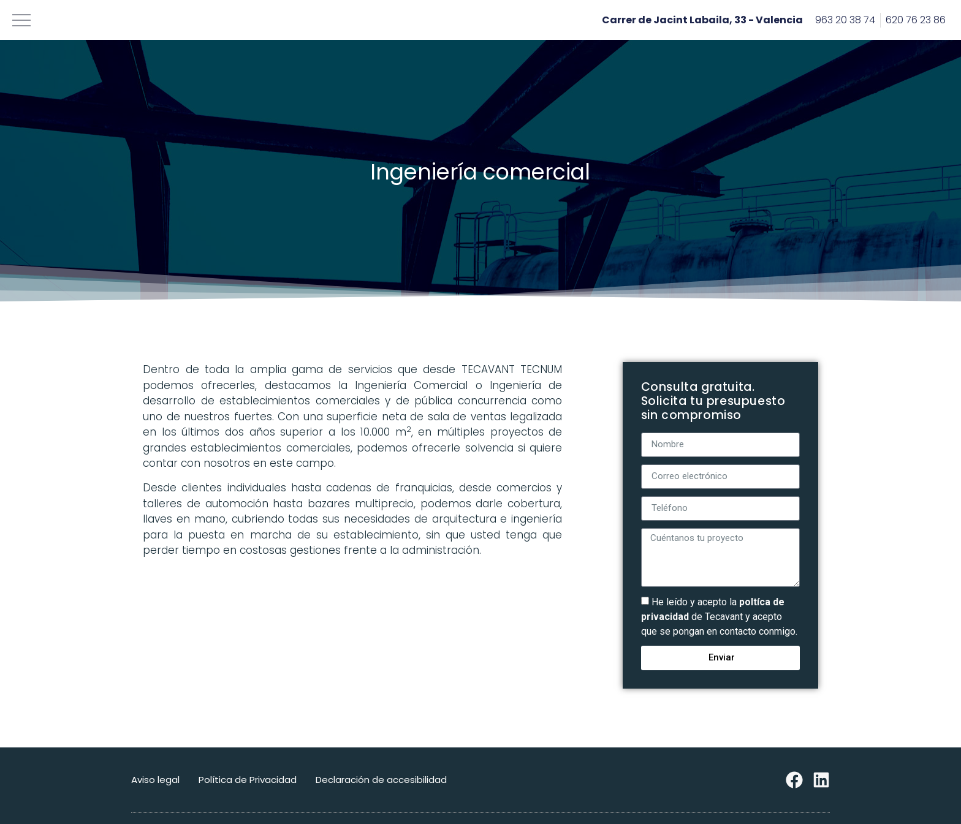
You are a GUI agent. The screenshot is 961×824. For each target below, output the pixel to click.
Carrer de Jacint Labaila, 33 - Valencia (702, 20)
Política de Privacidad (248, 779)
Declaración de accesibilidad (381, 779)
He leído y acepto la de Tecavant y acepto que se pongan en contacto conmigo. (719, 616)
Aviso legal (155, 779)
